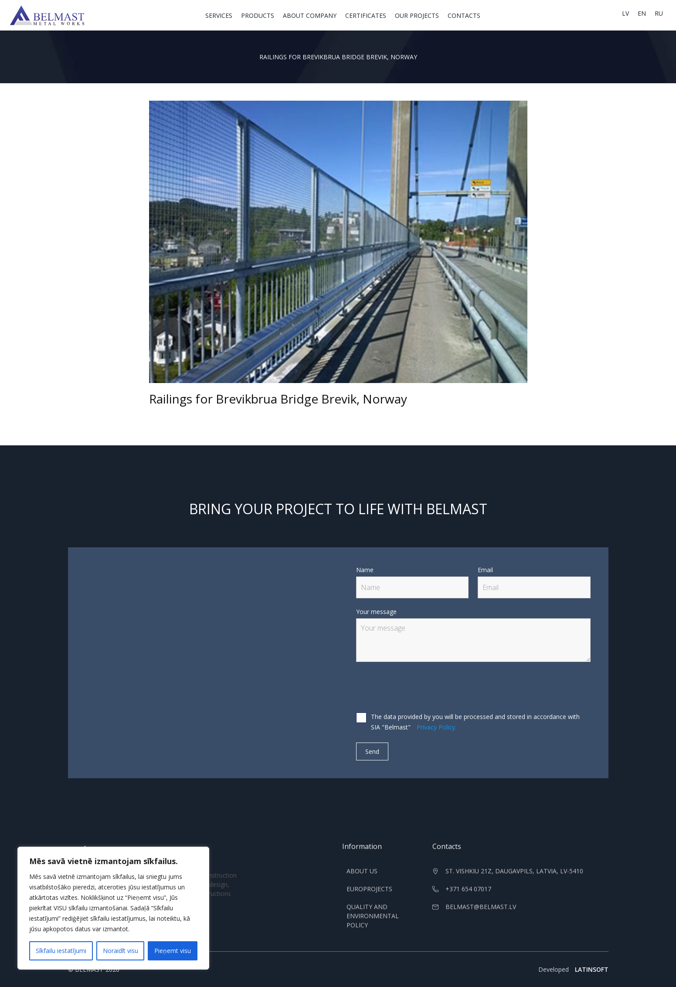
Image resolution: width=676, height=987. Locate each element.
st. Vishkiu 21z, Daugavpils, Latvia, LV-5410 (514, 877)
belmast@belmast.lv (480, 913)
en (642, 13)
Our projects (417, 15)
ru (659, 13)
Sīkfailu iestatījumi (61, 950)
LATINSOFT (591, 969)
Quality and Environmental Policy (372, 922)
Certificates (365, 15)
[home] (47, 15)
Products (257, 15)
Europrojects (369, 895)
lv (625, 13)
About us (361, 877)
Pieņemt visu (172, 950)
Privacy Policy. (436, 727)
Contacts (464, 15)
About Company (309, 15)
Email (485, 570)
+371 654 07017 (468, 895)
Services (218, 15)
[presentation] (422, 688)
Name (365, 570)
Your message (376, 611)
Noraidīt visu (120, 950)
